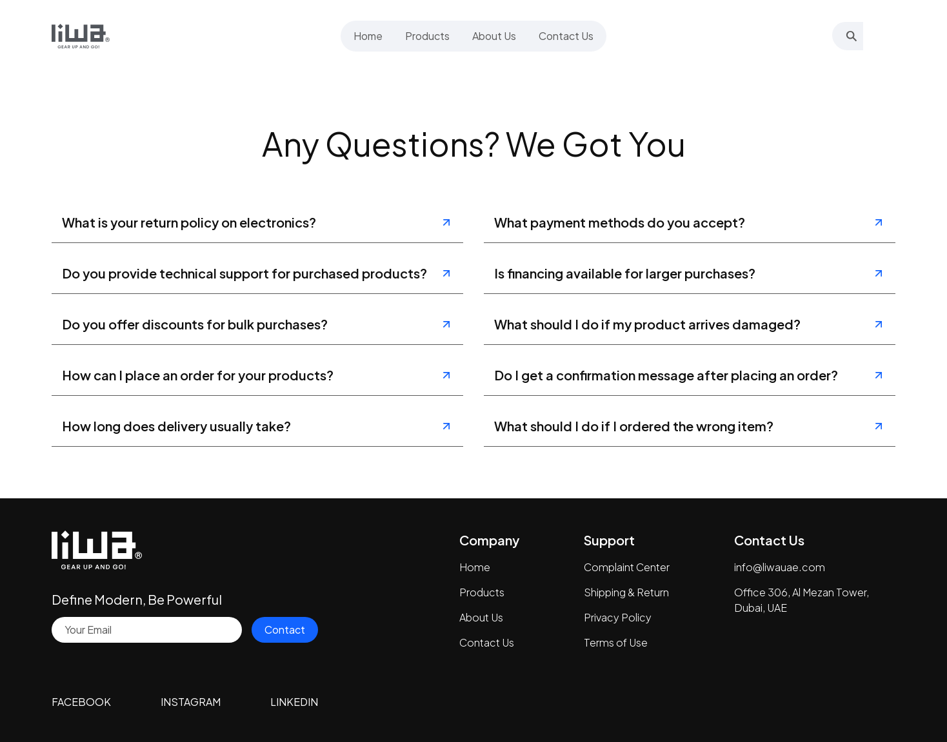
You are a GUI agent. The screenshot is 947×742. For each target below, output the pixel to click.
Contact (284, 629)
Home (474, 567)
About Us (481, 617)
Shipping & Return (626, 592)
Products (481, 592)
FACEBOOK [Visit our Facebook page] (81, 701)
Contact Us (486, 642)
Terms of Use (616, 642)
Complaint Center (627, 567)
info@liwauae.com (779, 567)
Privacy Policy (618, 617)
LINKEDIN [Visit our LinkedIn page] (294, 701)
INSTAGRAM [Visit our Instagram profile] (191, 701)
